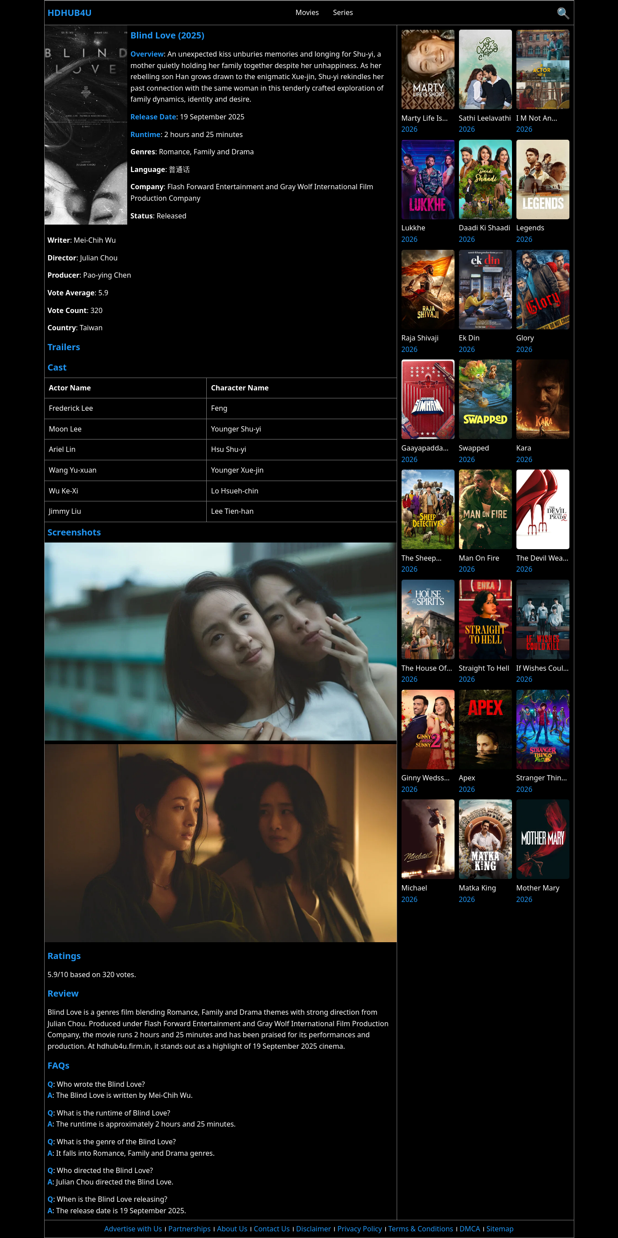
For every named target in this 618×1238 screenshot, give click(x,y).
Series (343, 12)
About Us (232, 1229)
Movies (307, 12)
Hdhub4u (70, 13)
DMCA (469, 1229)
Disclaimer (313, 1229)
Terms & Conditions (420, 1229)
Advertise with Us (133, 1229)
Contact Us (272, 1229)
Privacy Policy (359, 1229)
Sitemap (500, 1229)
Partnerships (189, 1229)
